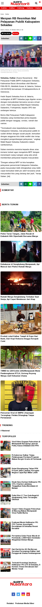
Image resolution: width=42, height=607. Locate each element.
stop (15, 33)
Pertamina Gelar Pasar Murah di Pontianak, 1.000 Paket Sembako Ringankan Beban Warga (26, 538)
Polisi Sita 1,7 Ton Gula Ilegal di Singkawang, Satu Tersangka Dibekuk (25, 497)
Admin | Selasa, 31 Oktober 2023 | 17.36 (12, 29)
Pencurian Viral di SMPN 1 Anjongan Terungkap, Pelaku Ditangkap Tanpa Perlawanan (17, 415)
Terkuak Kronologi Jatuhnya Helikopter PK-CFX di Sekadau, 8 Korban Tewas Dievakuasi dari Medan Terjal (26, 566)
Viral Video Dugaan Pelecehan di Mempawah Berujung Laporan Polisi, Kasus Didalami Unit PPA (26, 444)
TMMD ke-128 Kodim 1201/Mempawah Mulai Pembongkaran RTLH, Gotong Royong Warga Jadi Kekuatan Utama (20, 373)
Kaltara (30, 8)
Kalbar (12, 8)
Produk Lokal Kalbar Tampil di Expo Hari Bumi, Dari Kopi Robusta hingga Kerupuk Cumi (19, 338)
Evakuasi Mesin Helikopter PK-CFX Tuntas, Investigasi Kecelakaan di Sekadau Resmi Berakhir (25, 525)
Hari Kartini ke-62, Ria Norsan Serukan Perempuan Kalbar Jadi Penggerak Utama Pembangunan (26, 551)
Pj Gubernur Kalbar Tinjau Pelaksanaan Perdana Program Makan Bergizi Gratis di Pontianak (26, 457)
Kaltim (4, 8)
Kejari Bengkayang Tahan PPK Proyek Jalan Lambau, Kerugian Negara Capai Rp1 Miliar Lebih (25, 471)
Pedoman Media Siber (24, 603)
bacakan (6, 33)
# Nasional (5, 431)
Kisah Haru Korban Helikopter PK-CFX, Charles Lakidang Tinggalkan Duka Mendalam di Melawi (26, 485)
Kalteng (20, 8)
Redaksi (10, 603)
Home (2, 14)
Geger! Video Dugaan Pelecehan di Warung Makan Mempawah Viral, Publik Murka (26, 511)
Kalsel (38, 8)
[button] (40, 1)
